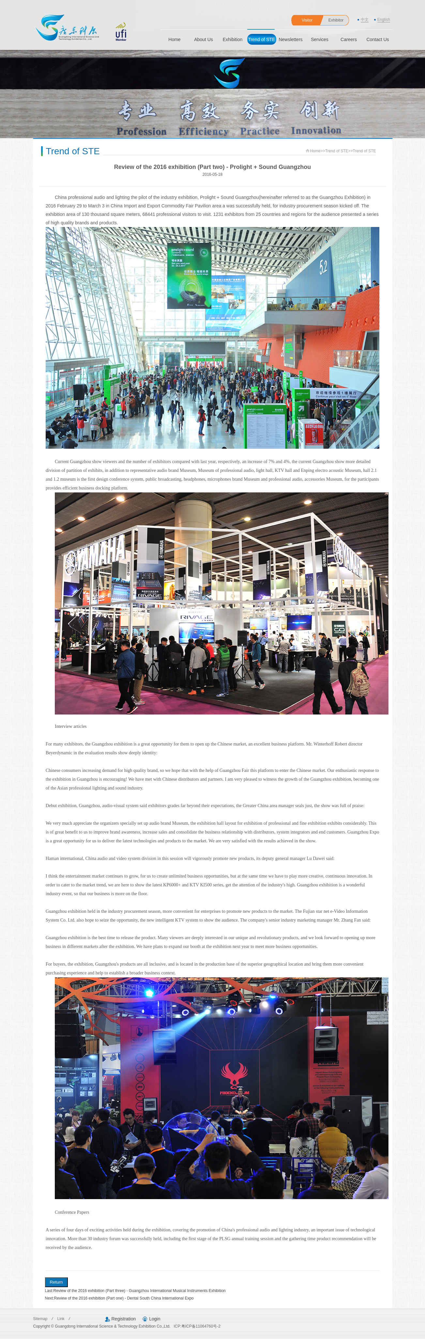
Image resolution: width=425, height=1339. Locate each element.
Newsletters (290, 39)
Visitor (307, 20)
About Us (203, 39)
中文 (365, 19)
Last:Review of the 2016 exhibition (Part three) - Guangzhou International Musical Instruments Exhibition (135, 1290)
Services (319, 39)
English (383, 19)
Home (174, 39)
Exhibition (233, 39)
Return (56, 1282)
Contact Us (377, 39)
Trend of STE (261, 39)
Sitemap (41, 1318)
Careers (349, 39)
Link (61, 1318)
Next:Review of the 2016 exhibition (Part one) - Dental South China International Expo (119, 1298)
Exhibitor (336, 20)
